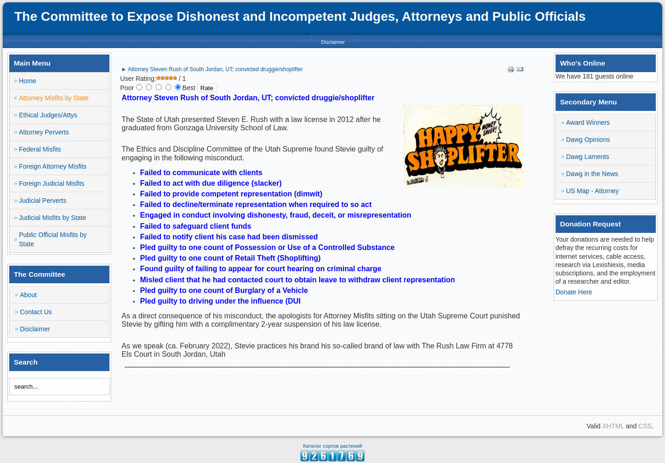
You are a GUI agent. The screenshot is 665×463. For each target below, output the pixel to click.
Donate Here (574, 292)
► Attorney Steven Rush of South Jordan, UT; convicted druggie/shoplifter (211, 69)
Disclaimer (333, 42)
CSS (645, 426)
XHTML (613, 426)
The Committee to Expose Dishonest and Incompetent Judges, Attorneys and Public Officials (300, 16)
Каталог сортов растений (332, 446)
